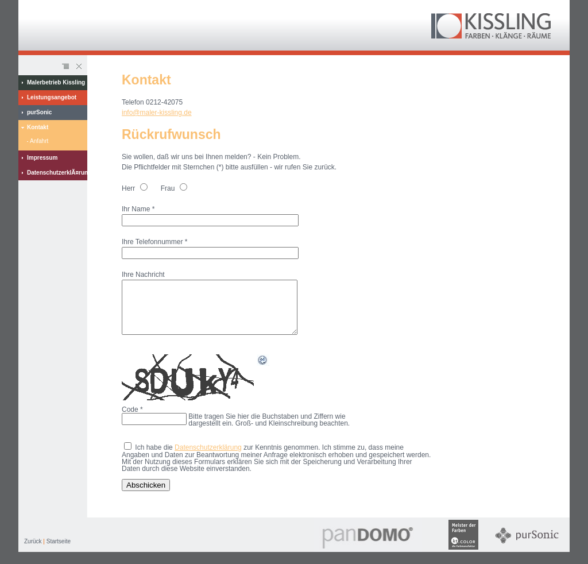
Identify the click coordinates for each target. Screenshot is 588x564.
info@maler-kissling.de (157, 113)
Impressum (42, 157)
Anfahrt (39, 141)
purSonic (39, 112)
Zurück (33, 551)
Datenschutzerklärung (208, 458)
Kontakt (37, 127)
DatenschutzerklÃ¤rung (57, 172)
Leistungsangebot (51, 97)
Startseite (59, 551)
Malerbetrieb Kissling (56, 82)
